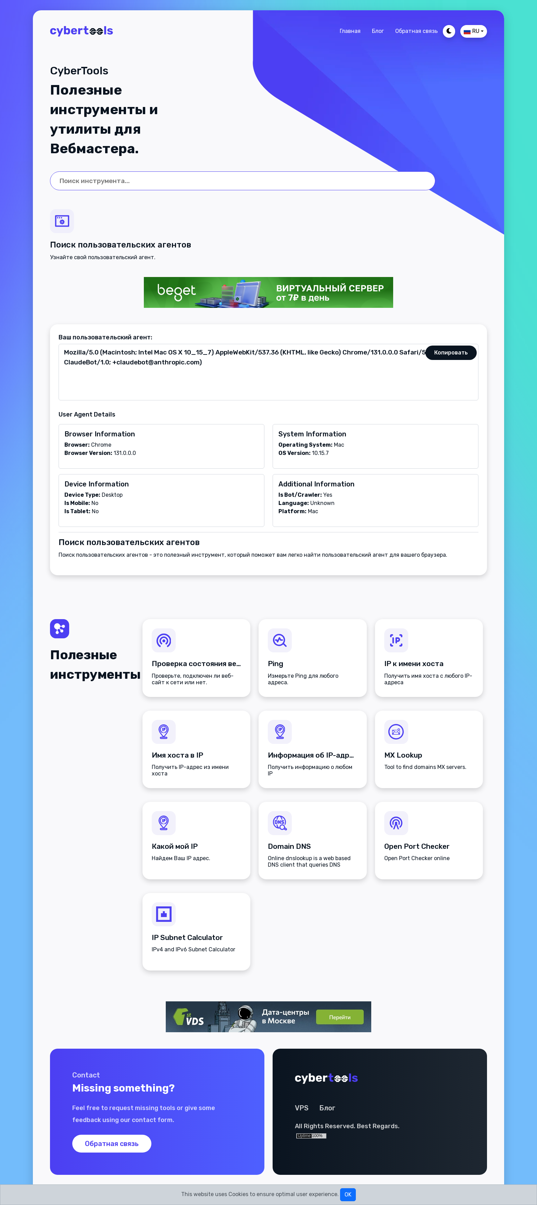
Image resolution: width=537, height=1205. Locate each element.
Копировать (451, 352)
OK (348, 1194)
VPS (302, 1108)
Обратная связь (416, 31)
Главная (350, 31)
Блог (378, 31)
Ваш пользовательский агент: (105, 337)
